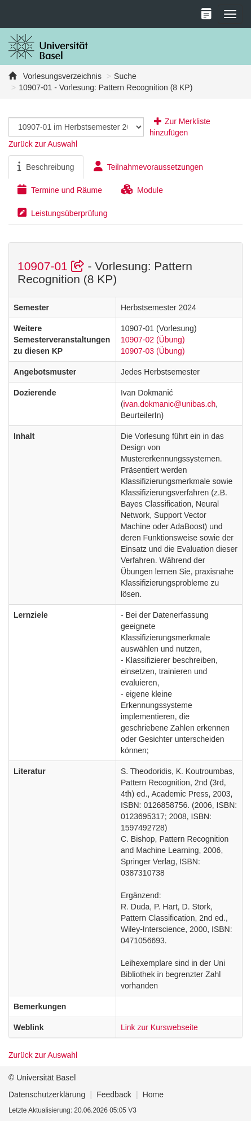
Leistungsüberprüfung (62, 213)
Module (142, 189)
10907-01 (52, 266)
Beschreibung (45, 166)
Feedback (113, 1094)
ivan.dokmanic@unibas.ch (170, 403)
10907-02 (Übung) (153, 339)
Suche (125, 76)
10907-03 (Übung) (153, 350)
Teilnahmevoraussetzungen (148, 166)
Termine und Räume (59, 189)
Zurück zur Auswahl (42, 143)
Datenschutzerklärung (46, 1094)
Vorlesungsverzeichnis (61, 76)
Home (153, 1094)
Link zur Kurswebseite (159, 1027)
